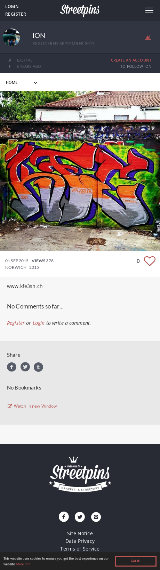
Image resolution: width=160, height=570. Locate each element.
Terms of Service (79, 548)
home (12, 82)
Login (11, 6)
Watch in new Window (32, 406)
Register (15, 14)
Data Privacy (80, 541)
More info (23, 564)
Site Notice (80, 533)
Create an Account (131, 60)
